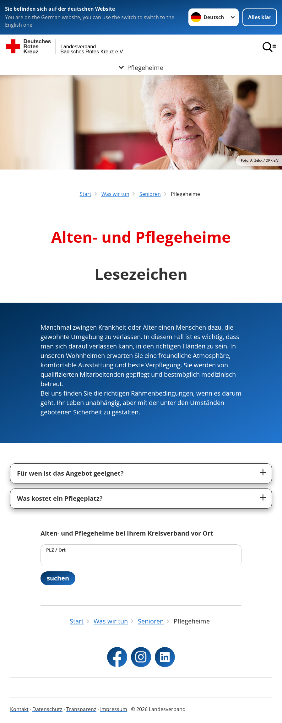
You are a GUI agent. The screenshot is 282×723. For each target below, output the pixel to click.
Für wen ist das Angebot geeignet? (70, 473)
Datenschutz (47, 709)
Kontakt (19, 709)
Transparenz (81, 709)
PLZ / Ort (56, 550)
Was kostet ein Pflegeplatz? (60, 498)
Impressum (113, 709)
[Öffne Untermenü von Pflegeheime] (141, 67)
